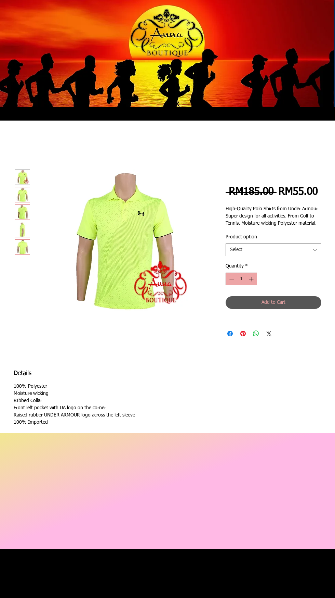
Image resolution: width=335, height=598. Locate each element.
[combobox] (273, 250)
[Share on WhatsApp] (256, 333)
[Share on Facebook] (230, 333)
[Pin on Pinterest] (243, 333)
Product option (241, 237)
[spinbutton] (241, 279)
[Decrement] (231, 279)
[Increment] (251, 279)
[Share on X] (269, 333)
